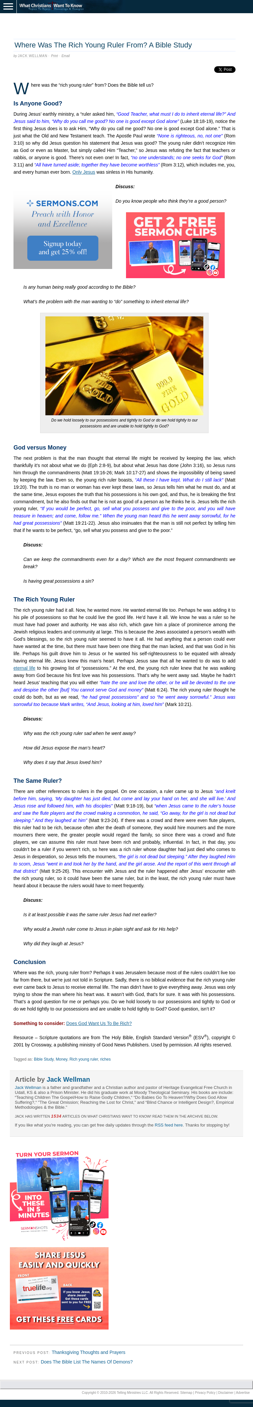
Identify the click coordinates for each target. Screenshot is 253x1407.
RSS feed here (169, 1125)
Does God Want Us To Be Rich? (99, 1023)
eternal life (24, 668)
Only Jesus (83, 172)
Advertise (243, 1392)
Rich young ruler (83, 1059)
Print (54, 56)
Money (61, 1059)
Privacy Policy (205, 1392)
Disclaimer (226, 1392)
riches (105, 1059)
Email (66, 56)
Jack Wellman (32, 56)
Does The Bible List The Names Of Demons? (87, 1361)
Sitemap (186, 1392)
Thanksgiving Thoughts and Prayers (88, 1352)
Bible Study (44, 1059)
